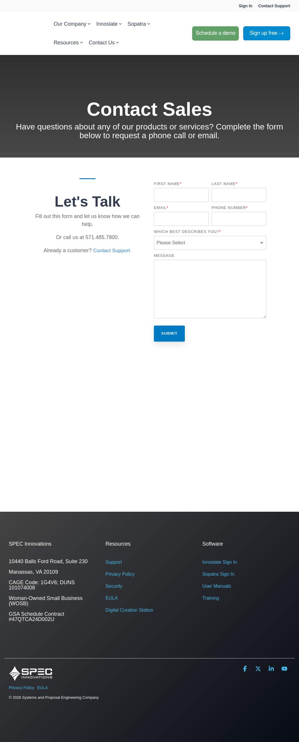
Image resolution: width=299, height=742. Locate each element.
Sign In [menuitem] (246, 6)
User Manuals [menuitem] (216, 586)
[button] (246, 669)
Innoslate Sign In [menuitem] (219, 562)
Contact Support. (112, 250)
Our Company (72, 24)
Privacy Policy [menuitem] (120, 574)
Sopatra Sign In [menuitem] (218, 574)
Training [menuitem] (210, 598)
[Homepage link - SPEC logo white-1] (31, 678)
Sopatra (139, 24)
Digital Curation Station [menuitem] (129, 610)
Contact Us (104, 43)
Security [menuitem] (113, 586)
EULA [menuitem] (111, 598)
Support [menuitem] (113, 562)
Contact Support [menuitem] (274, 6)
